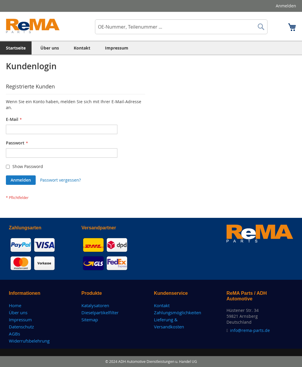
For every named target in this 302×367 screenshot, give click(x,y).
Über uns (18, 312)
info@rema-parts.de (250, 330)
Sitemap (89, 319)
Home (15, 305)
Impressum (20, 319)
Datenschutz (21, 327)
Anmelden (286, 6)
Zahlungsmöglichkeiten (177, 312)
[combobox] (181, 26)
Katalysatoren (95, 305)
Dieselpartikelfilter (100, 312)
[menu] (151, 48)
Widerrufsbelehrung (29, 341)
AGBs (14, 334)
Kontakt (162, 305)
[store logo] (33, 26)
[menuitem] (16, 48)
